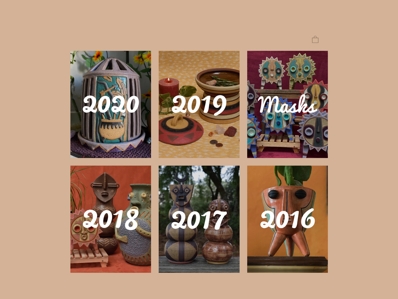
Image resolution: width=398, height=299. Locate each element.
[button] (315, 39)
